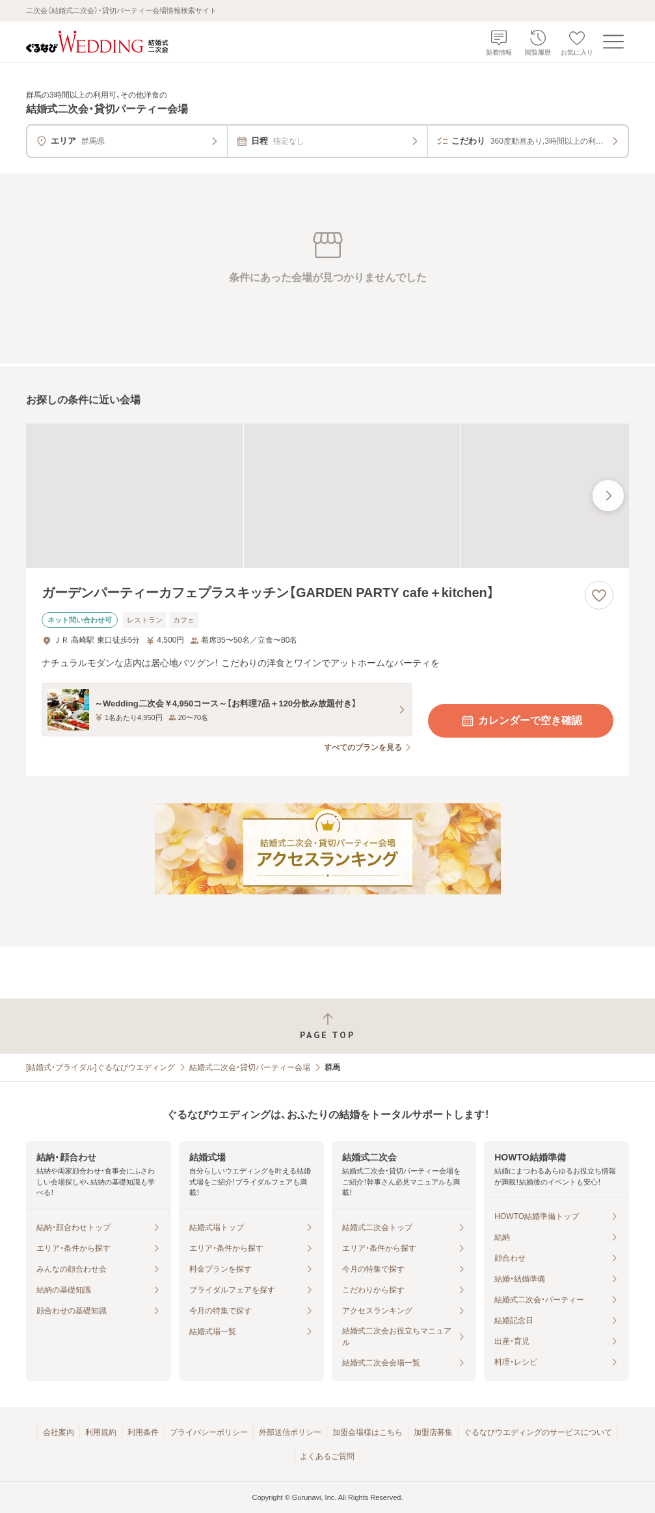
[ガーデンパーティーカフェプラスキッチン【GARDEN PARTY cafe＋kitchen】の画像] (327, 495)
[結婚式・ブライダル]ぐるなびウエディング (100, 1067)
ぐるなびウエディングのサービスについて (538, 1432)
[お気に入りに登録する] (599, 595)
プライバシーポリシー (209, 1432)
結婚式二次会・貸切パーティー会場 (249, 1067)
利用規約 (100, 1432)
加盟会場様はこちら (367, 1432)
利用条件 (143, 1432)
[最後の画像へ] (608, 495)
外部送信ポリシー (290, 1432)
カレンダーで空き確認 (521, 721)
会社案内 (58, 1432)
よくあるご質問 (327, 1456)
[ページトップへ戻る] (327, 1026)
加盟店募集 (433, 1432)
